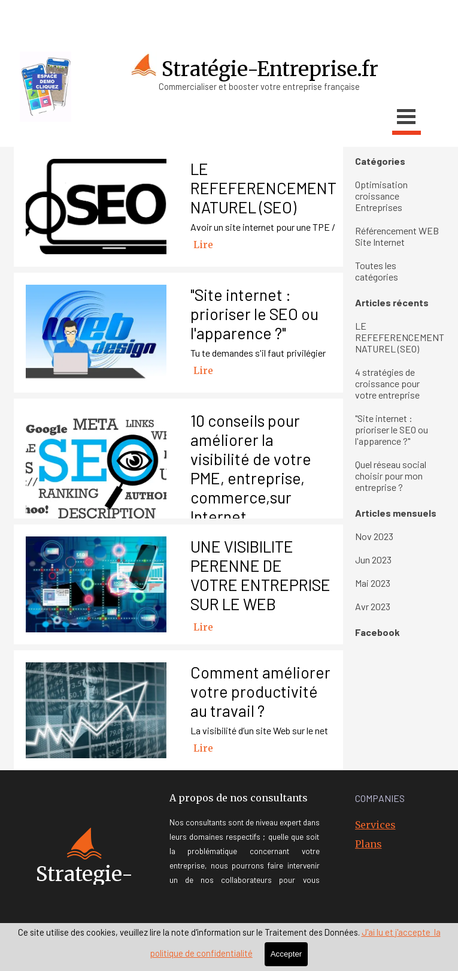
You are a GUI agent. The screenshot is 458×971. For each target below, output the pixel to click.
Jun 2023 (373, 559)
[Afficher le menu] (406, 118)
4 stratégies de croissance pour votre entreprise (387, 383)
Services (375, 825)
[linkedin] (378, 17)
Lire (203, 245)
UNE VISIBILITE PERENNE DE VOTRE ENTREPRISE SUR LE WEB (260, 574)
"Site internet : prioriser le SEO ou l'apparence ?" (254, 313)
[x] (354, 17)
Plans (368, 844)
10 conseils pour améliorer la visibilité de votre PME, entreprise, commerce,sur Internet (250, 468)
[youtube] (330, 17)
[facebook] (306, 17)
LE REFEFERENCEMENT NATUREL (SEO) (263, 187)
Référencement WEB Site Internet (397, 236)
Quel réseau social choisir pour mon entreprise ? (390, 476)
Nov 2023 (374, 536)
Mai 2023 (372, 583)
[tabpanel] (100, 16)
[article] (178, 207)
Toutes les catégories (376, 271)
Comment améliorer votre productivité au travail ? (260, 691)
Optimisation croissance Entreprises (381, 196)
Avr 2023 (372, 606)
